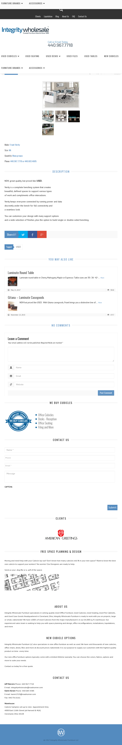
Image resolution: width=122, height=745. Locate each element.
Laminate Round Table (21, 272)
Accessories (35, 67)
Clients (38, 16)
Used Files (72, 56)
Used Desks (52, 56)
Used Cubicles (9, 56)
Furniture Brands (10, 67)
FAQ (73, 16)
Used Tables (90, 56)
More (102, 278)
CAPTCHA (8, 487)
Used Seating (32, 56)
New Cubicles (111, 56)
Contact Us (82, 16)
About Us (65, 16)
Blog (57, 16)
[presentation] (28, 496)
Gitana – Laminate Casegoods (26, 297)
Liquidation (48, 16)
